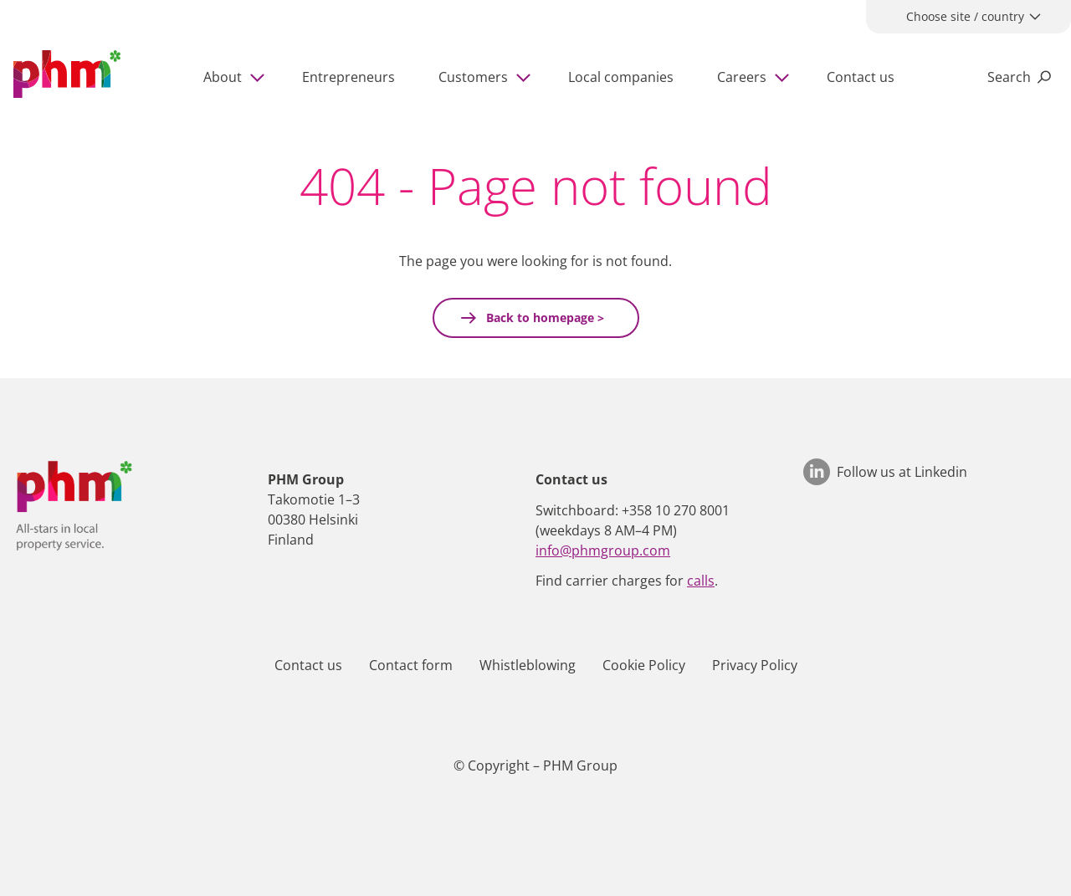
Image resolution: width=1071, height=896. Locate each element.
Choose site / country (965, 16)
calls (701, 580)
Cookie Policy (643, 665)
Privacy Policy (754, 665)
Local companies (621, 77)
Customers (473, 77)
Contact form (411, 665)
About (222, 77)
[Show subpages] (260, 77)
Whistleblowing (527, 665)
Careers (741, 77)
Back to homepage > (543, 317)
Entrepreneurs (348, 77)
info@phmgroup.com (603, 550)
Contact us (860, 77)
